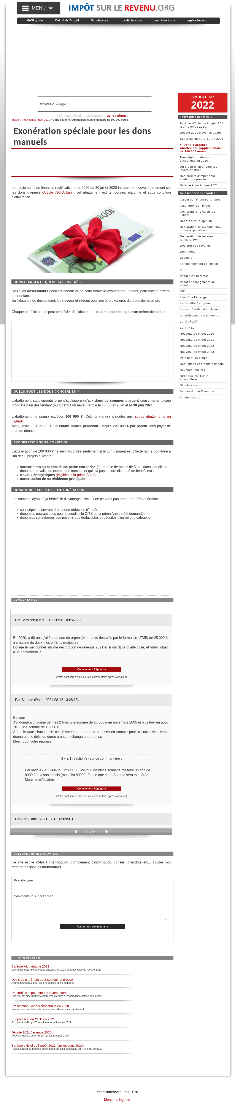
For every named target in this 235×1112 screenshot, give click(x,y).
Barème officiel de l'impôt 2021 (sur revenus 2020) (47, 1050)
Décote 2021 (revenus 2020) (31, 1037)
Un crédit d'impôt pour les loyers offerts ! (40, 997)
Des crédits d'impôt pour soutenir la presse (42, 984)
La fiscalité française (195, 303)
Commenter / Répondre (91, 669)
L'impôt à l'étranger (194, 297)
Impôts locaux (196, 20)
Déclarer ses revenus (195, 245)
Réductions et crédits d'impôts (202, 364)
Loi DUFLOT (189, 321)
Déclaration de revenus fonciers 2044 (197, 238)
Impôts (15, 119)
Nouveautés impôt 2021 (36, 119)
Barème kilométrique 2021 (30, 971)
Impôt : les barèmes (194, 276)
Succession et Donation (197, 391)
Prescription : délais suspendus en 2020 (40, 1010)
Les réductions (164, 20)
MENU (42, 8)
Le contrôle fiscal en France (200, 309)
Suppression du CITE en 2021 (33, 1023)
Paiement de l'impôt (194, 357)
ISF (182, 291)
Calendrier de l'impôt (195, 205)
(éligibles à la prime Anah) (75, 475)
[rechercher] (87, 104)
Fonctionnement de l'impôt (199, 263)
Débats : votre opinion (196, 221)
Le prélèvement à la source (199, 315)
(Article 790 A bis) (57, 192)
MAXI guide (34, 20)
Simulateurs (99, 20)
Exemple (186, 257)
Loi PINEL (187, 327)
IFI (182, 269)
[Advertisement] (118, 62)
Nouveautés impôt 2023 (197, 351)
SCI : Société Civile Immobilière (194, 377)
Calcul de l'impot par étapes (200, 199)
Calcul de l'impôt (67, 20)
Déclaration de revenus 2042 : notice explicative (202, 228)
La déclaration (132, 20)
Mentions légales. (117, 1104)
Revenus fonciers (192, 370)
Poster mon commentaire (92, 931)
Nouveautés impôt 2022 (197, 345)
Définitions (187, 251)
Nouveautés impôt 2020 (197, 333)
